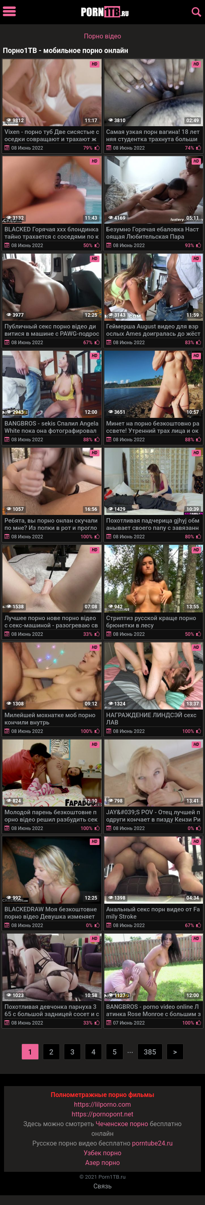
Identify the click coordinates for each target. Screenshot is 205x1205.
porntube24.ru (152, 1143)
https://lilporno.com (102, 1104)
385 (150, 1052)
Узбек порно (103, 1153)
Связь (102, 1186)
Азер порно (102, 1163)
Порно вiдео (102, 36)
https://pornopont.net (102, 1114)
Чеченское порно (121, 1124)
